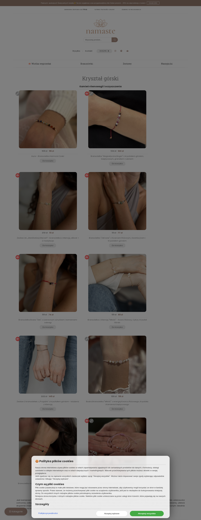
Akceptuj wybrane (111, 513)
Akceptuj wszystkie (147, 513)
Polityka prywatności (48, 513)
